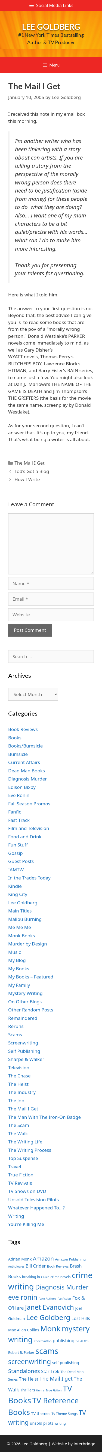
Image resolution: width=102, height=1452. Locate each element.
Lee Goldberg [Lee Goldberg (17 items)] (48, 1317)
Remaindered (22, 1018)
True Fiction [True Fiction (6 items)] (53, 1390)
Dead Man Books (26, 771)
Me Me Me (19, 927)
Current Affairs (24, 762)
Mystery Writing (25, 993)
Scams (15, 1034)
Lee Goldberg (51, 26)
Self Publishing (24, 1051)
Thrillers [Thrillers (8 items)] (27, 1390)
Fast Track (19, 820)
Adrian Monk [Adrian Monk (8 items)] (20, 1259)
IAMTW (16, 869)
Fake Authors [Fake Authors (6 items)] (48, 1299)
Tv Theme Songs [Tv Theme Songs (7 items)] (65, 1413)
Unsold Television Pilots (33, 1199)
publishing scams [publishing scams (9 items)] (70, 1341)
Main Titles (20, 911)
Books (14, 738)
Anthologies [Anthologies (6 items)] (16, 1266)
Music (14, 952)
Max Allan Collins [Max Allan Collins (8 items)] (23, 1329)
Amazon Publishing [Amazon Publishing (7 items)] (70, 1259)
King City (17, 894)
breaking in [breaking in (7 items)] (31, 1277)
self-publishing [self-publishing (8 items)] (65, 1362)
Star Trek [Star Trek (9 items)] (50, 1371)
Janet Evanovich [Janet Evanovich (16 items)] (49, 1307)
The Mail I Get (29, 463)
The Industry (22, 1092)
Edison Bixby (22, 787)
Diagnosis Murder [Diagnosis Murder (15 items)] (62, 1287)
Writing (16, 1216)
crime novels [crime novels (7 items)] (61, 1277)
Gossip (15, 853)
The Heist (18, 1084)
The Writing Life (25, 1142)
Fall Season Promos (29, 804)
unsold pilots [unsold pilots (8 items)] (41, 1423)
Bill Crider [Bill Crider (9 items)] (36, 1266)
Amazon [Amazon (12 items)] (43, 1258)
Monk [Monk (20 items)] (50, 1328)
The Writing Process (29, 1150)
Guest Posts (21, 861)
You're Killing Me (26, 1224)
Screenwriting (23, 1043)
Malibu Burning (25, 919)
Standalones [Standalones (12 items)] (24, 1371)
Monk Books (21, 935)
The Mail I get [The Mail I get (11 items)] (56, 1378)
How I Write (27, 479)
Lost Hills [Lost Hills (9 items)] (81, 1318)
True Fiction (20, 1175)
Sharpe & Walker (26, 1059)
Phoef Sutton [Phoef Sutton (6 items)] (42, 1341)
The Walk (18, 1133)
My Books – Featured (30, 977)
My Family (19, 985)
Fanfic (14, 812)
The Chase (19, 1076)
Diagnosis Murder (27, 779)
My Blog (17, 960)
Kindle (15, 886)
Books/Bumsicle (25, 746)
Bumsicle (18, 754)
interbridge (84, 1443)
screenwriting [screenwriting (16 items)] (29, 1361)
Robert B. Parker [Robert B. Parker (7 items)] (21, 1352)
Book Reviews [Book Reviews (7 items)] (58, 1266)
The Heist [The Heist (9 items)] (28, 1379)
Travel (14, 1166)
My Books (18, 968)
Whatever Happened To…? (36, 1208)
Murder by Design (27, 944)
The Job (16, 1100)
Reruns (15, 1026)
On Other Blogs (25, 1001)
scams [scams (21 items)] (47, 1350)
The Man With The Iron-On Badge (44, 1117)
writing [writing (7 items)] (60, 1423)
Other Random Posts (30, 1010)
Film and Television (28, 828)
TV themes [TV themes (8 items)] (40, 1413)
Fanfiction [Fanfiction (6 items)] (64, 1299)
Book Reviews (23, 729)
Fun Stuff (18, 845)
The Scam (18, 1125)
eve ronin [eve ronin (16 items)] (22, 1297)
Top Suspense (23, 1158)
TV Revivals (20, 1183)
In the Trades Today (29, 878)
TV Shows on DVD (27, 1191)
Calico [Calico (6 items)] (45, 1277)
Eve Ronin (18, 795)
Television (18, 1067)
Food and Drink (25, 837)
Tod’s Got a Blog (31, 471)
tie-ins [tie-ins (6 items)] (40, 1390)
